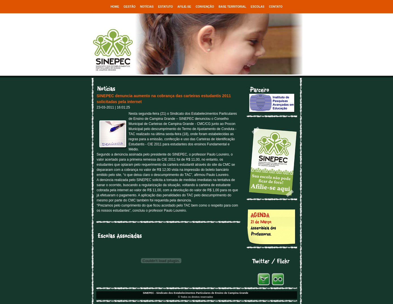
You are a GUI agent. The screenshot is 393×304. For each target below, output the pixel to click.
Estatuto (165, 6)
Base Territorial (232, 6)
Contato (275, 6)
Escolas (257, 6)
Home (115, 6)
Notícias (147, 6)
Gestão (130, 6)
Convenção (205, 6)
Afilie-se (184, 6)
